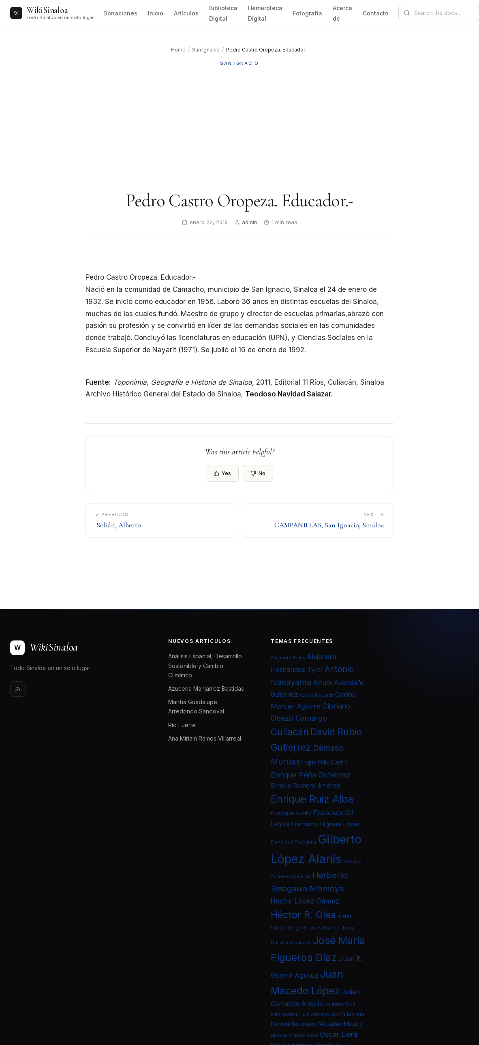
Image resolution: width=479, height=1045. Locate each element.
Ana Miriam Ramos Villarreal (204, 738)
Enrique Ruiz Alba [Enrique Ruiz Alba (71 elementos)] (312, 799)
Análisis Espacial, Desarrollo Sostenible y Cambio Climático (205, 665)
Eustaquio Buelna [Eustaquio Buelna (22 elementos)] (291, 813)
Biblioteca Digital (223, 13)
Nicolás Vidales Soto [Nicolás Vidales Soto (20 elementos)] (294, 1035)
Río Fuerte (182, 725)
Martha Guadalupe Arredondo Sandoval (196, 706)
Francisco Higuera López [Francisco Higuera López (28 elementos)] (326, 824)
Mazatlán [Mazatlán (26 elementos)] (330, 1024)
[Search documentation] (443, 13)
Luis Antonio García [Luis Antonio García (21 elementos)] (322, 1014)
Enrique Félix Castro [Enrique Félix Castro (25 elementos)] (322, 762)
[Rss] (18, 689)
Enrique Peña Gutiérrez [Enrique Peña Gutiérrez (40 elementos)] (311, 774)
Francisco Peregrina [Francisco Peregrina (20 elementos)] (293, 842)
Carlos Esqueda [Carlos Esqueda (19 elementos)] (317, 695)
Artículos (186, 13)
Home (178, 50)
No (257, 473)
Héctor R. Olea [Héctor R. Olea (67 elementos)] (303, 915)
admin (249, 222)
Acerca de (342, 13)
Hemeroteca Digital (265, 13)
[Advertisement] (239, 128)
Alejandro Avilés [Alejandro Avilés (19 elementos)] (288, 657)
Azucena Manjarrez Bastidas (206, 688)
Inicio (155, 13)
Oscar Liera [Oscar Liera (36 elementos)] (338, 1034)
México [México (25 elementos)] (353, 1024)
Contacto (376, 13)
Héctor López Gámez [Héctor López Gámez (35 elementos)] (305, 901)
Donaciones (120, 13)
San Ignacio (206, 50)
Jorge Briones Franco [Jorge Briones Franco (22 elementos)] (313, 928)
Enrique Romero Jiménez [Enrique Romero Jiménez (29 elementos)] (305, 785)
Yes (222, 473)
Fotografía (307, 13)
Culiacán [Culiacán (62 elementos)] (290, 732)
